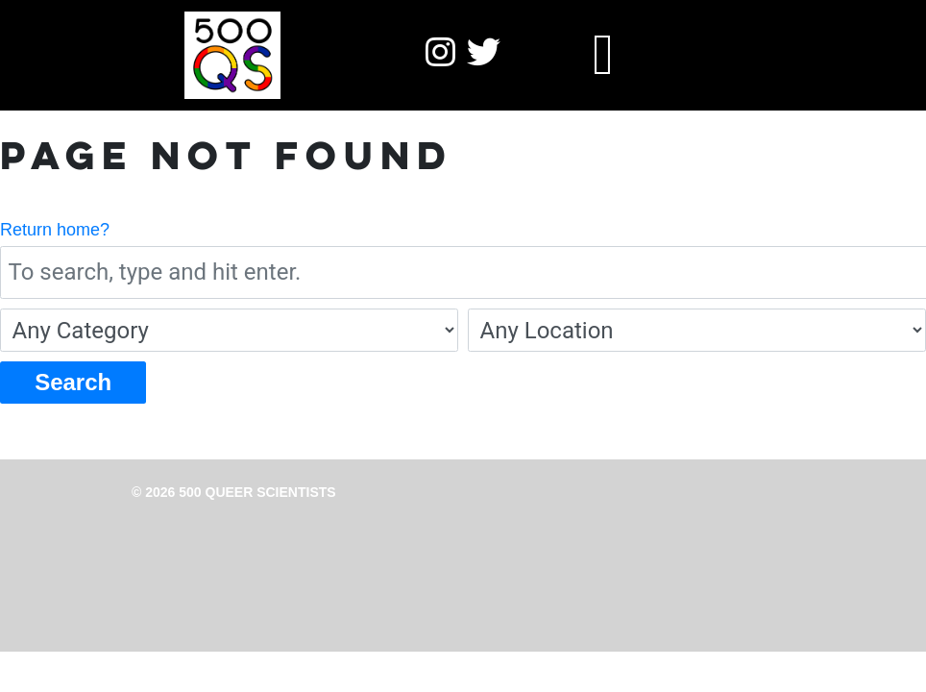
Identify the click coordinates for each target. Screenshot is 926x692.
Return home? (55, 229)
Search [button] (73, 382)
